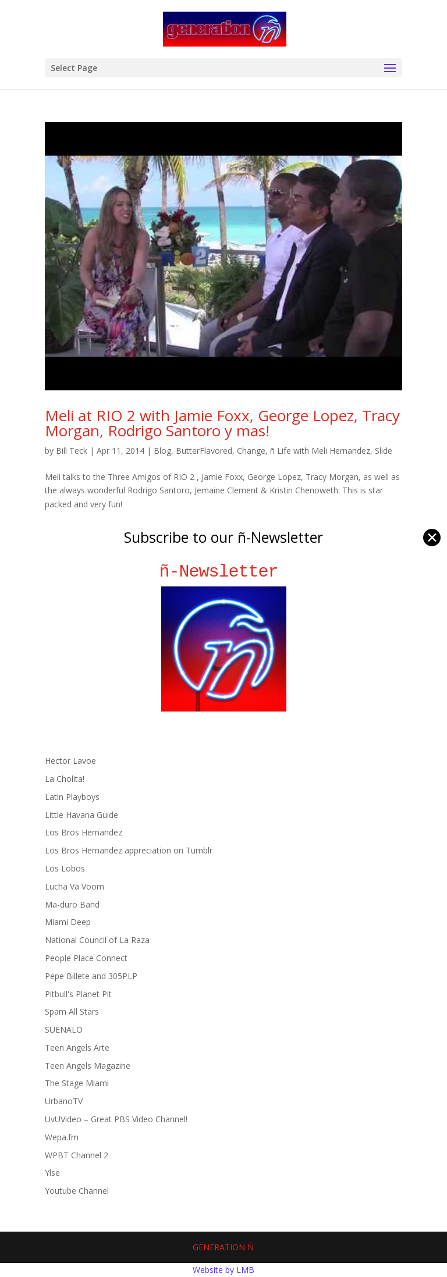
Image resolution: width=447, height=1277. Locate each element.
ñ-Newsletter (223, 572)
